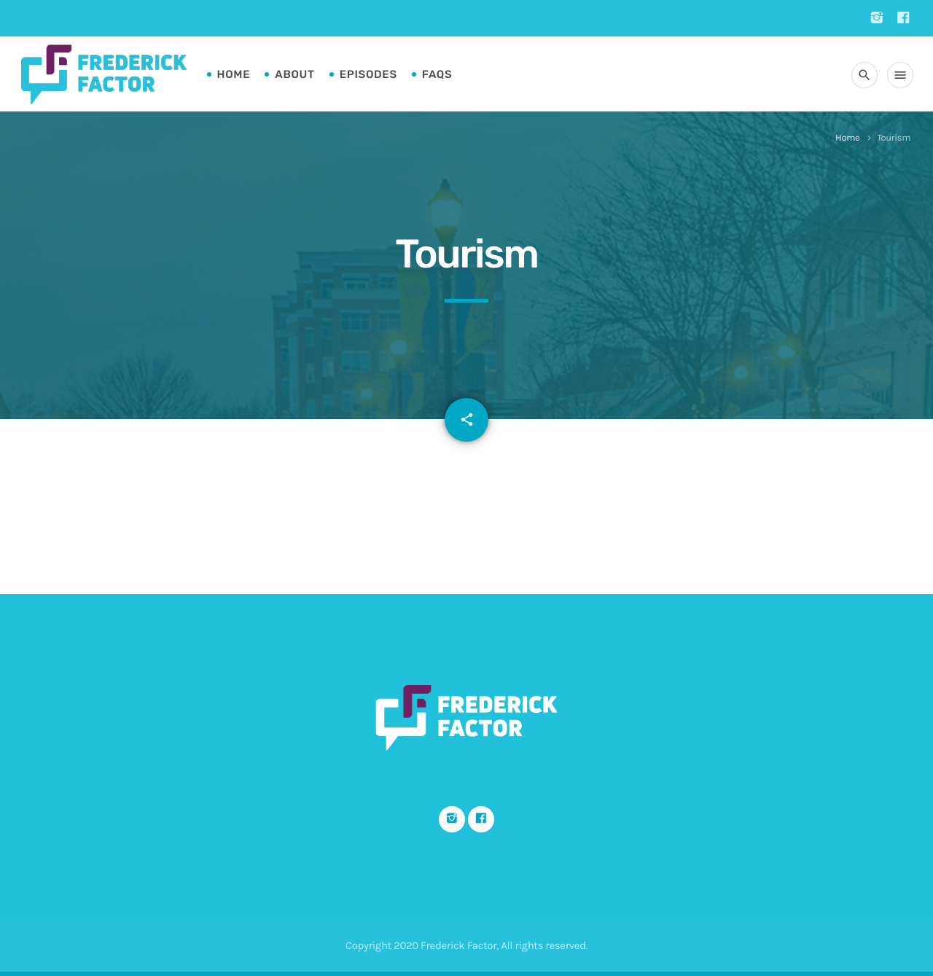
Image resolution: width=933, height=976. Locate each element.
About (294, 74)
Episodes (368, 74)
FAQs (437, 74)
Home (234, 74)
